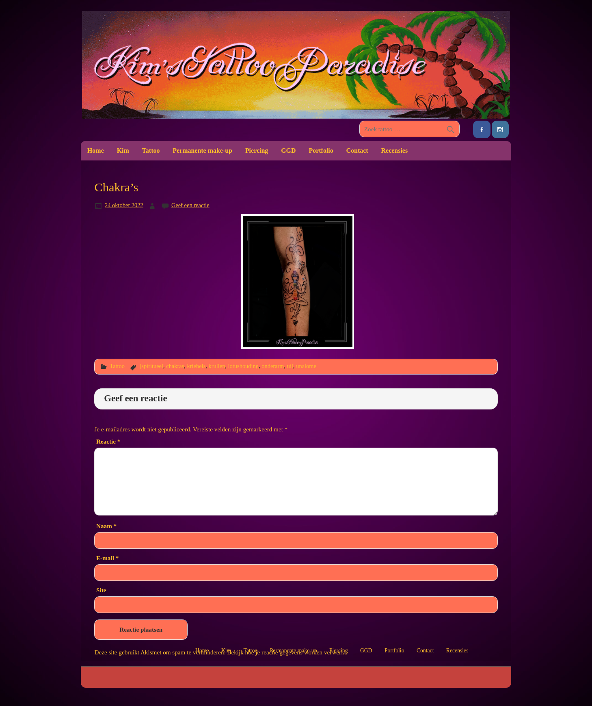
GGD (288, 150)
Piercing (256, 150)
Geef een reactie (190, 205)
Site (101, 590)
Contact (357, 150)
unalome (306, 366)
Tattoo (151, 150)
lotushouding (243, 366)
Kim (123, 150)
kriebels (196, 366)
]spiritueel (151, 366)
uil (290, 366)
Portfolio (321, 150)
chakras (175, 366)
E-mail (107, 558)
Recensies (394, 150)
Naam (106, 526)
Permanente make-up (202, 150)
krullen (216, 366)
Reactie (108, 441)
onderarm (272, 366)
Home (95, 150)
